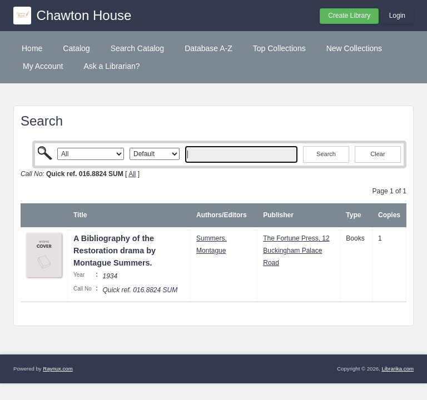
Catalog (76, 48)
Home (32, 48)
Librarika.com (397, 369)
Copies (389, 215)
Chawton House (84, 15)
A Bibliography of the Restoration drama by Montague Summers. (114, 250)
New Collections (354, 48)
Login (397, 15)
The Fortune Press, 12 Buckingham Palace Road (296, 250)
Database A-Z (208, 48)
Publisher (278, 215)
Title (80, 215)
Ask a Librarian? (111, 66)
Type (353, 215)
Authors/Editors (221, 215)
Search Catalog (138, 48)
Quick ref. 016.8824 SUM (139, 290)
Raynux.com (57, 369)
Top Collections (279, 48)
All (132, 174)
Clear (377, 154)
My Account (43, 66)
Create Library (349, 15)
